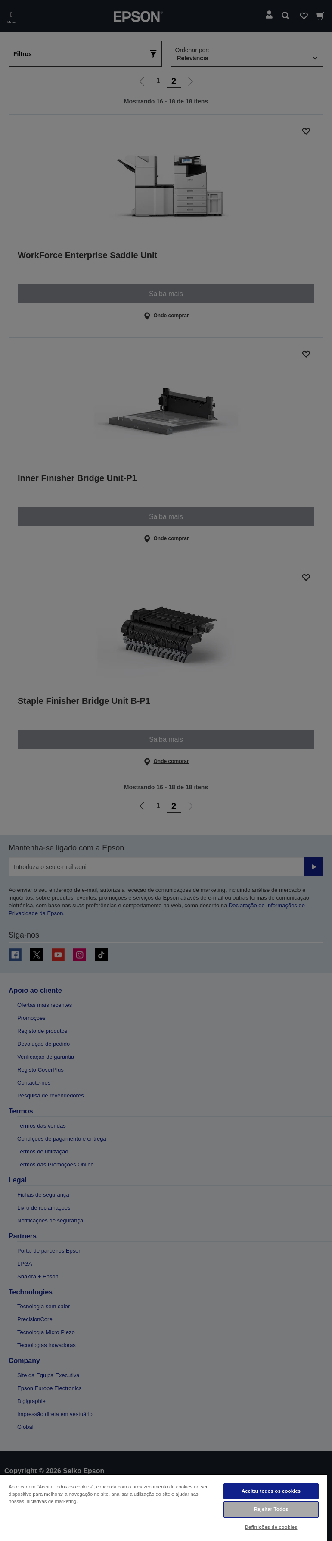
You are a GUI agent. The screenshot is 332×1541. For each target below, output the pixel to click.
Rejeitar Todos (271, 1509)
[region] (163, 1507)
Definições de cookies (271, 1527)
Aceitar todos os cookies (271, 1491)
